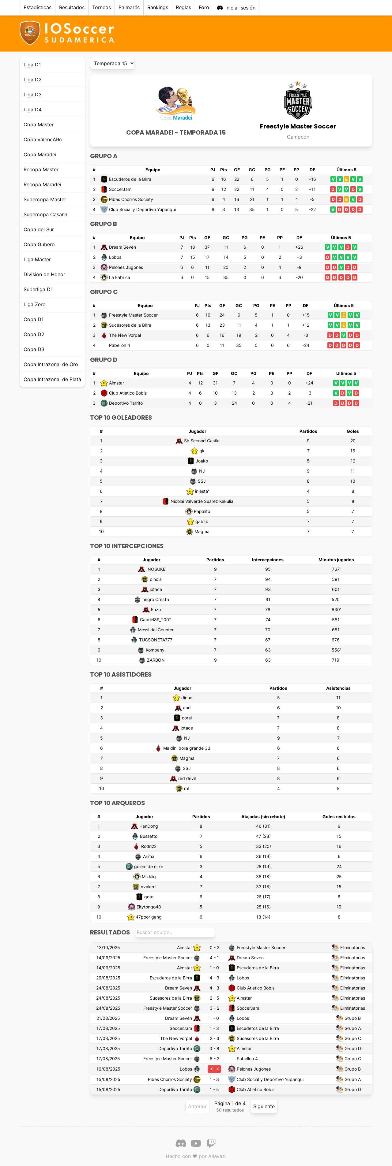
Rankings (157, 7)
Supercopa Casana (45, 214)
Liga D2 (33, 79)
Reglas (183, 7)
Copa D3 (34, 349)
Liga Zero (35, 304)
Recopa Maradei (42, 184)
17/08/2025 (108, 1028)
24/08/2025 (108, 987)
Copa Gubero (39, 244)
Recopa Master (41, 169)
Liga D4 (33, 109)
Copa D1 (33, 319)
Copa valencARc (43, 139)
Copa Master (39, 124)
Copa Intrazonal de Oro (51, 364)
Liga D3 (33, 94)
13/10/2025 (108, 947)
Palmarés (129, 7)
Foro (204, 7)
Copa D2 (34, 334)
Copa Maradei (40, 154)
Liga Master (37, 259)
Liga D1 (32, 64)
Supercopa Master (45, 199)
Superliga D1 (38, 289)
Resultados (72, 7)
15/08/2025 (108, 1079)
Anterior (197, 1106)
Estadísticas (37, 7)
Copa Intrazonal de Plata (52, 379)
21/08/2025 (108, 1018)
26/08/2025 (108, 977)
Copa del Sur (39, 229)
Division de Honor (44, 274)
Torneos (101, 7)
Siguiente (264, 1106)
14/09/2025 (108, 957)
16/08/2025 (108, 1068)
